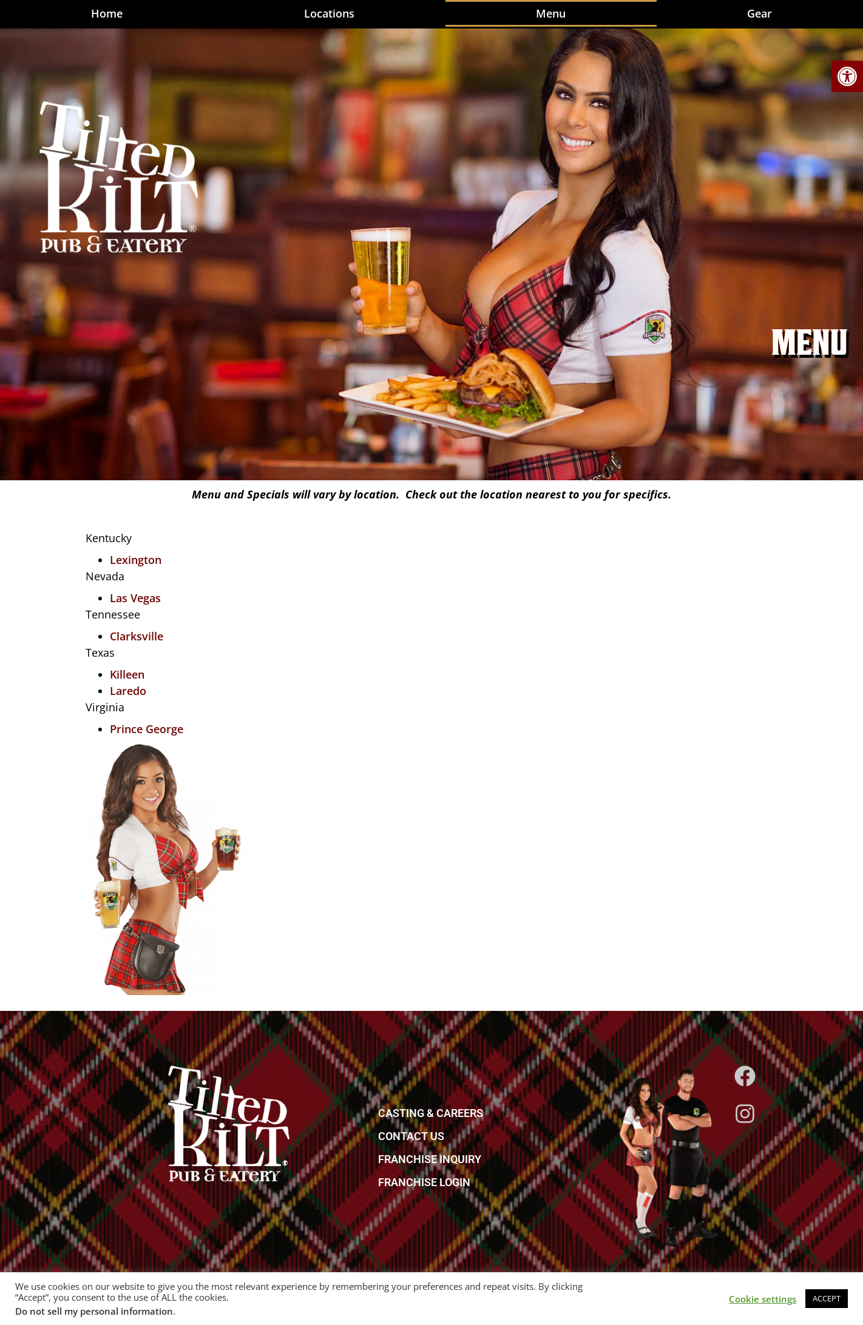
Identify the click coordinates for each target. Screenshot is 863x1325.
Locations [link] (329, 13)
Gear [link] (759, 13)
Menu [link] (551, 13)
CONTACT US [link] (411, 1136)
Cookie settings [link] (762, 1298)
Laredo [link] (128, 690)
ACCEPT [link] (827, 1298)
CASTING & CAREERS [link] (430, 1113)
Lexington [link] (135, 559)
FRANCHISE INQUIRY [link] (429, 1159)
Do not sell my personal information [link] (94, 1311)
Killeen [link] (127, 674)
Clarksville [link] (136, 636)
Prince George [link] (146, 729)
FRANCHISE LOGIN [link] (424, 1182)
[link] (847, 76)
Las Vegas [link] (135, 598)
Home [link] (107, 13)
